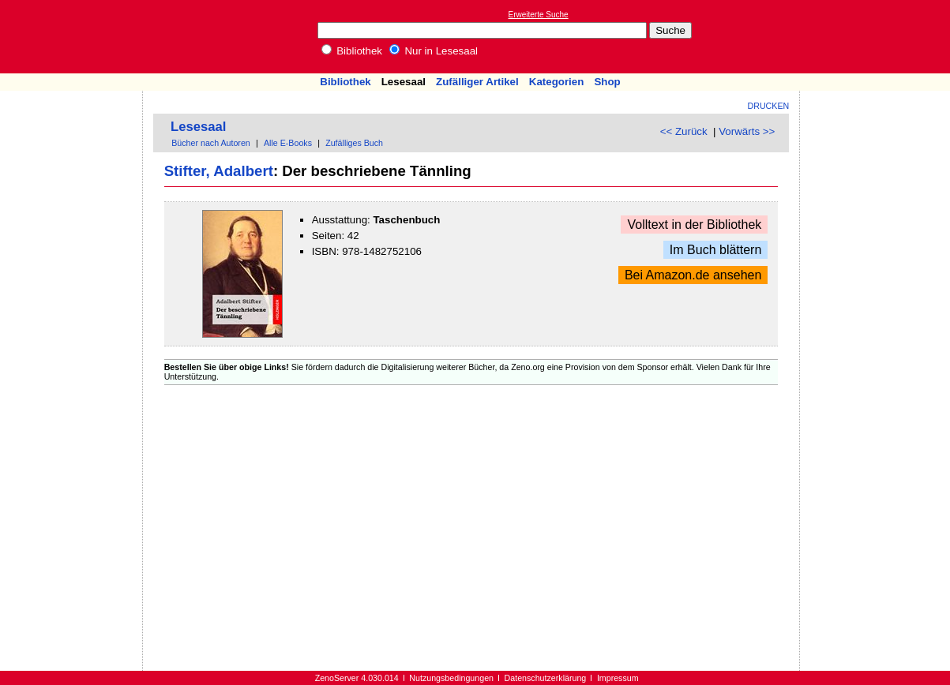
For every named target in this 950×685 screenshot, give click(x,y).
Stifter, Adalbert (218, 171)
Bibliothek (352, 51)
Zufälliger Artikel (477, 82)
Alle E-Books (288, 143)
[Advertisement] (877, 36)
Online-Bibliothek (75, 36)
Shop (607, 82)
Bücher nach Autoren (210, 143)
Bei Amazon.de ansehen (693, 275)
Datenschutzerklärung (546, 678)
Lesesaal (403, 82)
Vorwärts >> (747, 131)
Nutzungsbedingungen (451, 678)
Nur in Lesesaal (433, 51)
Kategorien (556, 82)
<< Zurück (684, 131)
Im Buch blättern (716, 249)
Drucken (769, 105)
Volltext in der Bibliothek (694, 224)
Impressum (618, 678)
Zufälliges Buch (354, 143)
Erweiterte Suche (539, 14)
